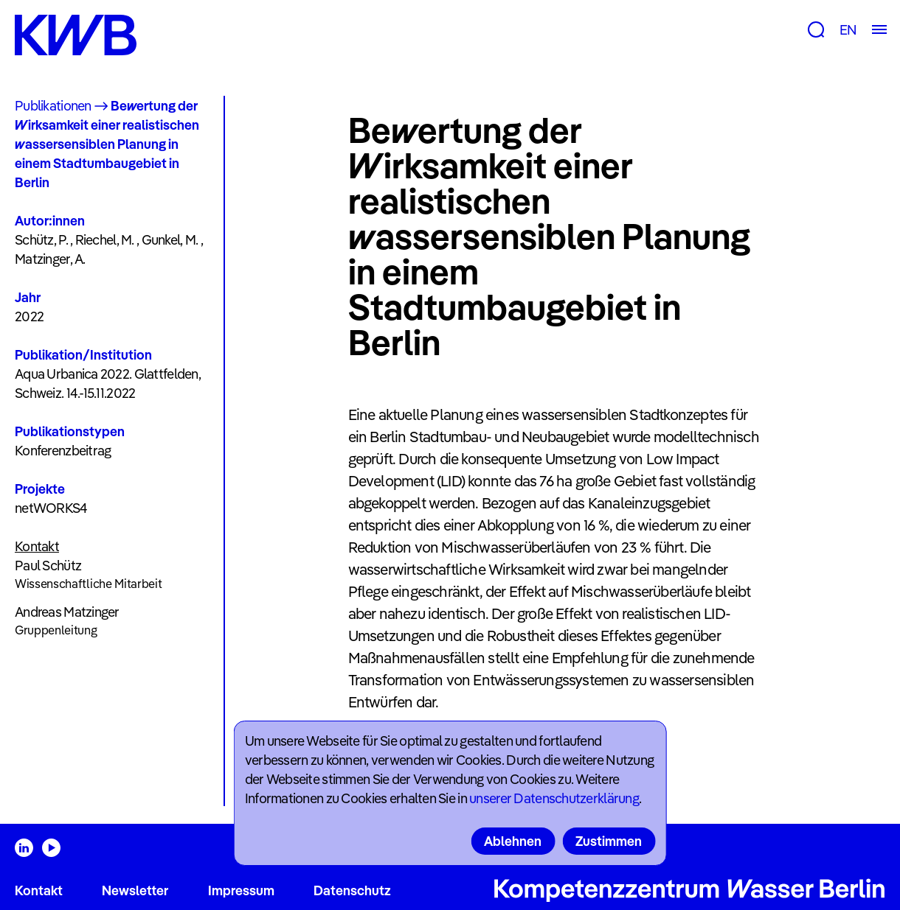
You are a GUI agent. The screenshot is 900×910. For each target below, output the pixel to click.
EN (848, 29)
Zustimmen (608, 841)
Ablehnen (512, 841)
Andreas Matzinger (67, 611)
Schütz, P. (41, 239)
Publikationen (53, 105)
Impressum (241, 890)
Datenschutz (352, 890)
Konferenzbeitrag (63, 450)
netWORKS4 (51, 508)
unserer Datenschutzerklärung (554, 798)
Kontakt (39, 890)
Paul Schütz (48, 565)
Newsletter (135, 890)
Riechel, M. (104, 239)
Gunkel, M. (170, 239)
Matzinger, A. (50, 259)
